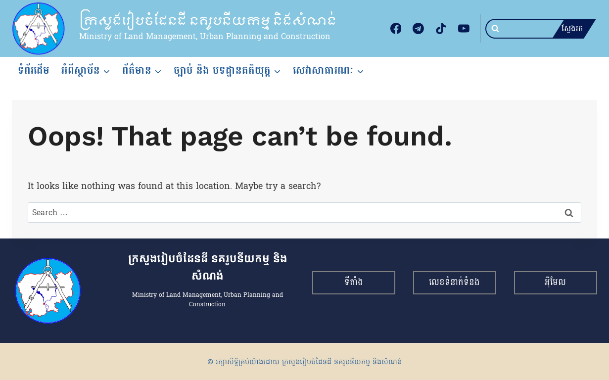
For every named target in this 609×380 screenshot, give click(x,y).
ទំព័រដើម (33, 70)
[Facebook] (395, 28)
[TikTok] (441, 28)
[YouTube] (463, 28)
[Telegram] (418, 28)
